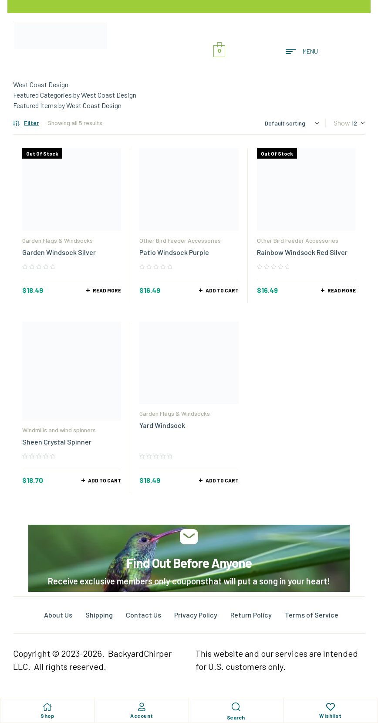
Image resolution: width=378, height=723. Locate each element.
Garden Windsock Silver (59, 252)
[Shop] (47, 707)
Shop (47, 716)
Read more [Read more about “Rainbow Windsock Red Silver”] (341, 290)
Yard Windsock (162, 425)
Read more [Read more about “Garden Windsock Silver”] (107, 290)
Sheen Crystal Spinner (56, 442)
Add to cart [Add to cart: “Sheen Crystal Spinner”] (104, 480)
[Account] (141, 707)
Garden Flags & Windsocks (57, 240)
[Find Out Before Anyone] (189, 536)
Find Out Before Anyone (189, 562)
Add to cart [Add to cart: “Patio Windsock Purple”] (222, 290)
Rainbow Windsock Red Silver (302, 252)
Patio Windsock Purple (174, 252)
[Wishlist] (330, 707)
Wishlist (330, 716)
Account (141, 716)
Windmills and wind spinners (59, 430)
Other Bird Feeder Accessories (180, 240)
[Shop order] (292, 123)
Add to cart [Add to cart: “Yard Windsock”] (222, 480)
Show (342, 123)
